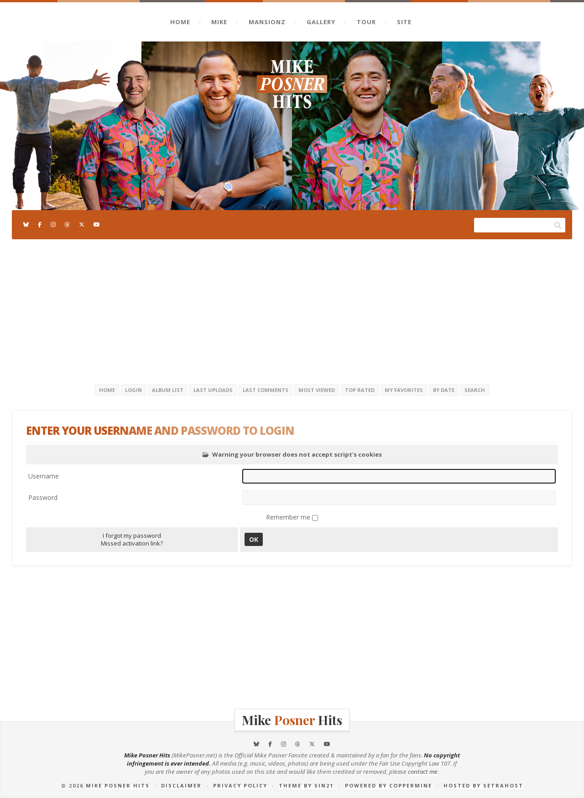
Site (404, 22)
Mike (219, 22)
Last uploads (213, 389)
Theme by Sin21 (306, 785)
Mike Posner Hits (118, 785)
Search (474, 389)
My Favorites (404, 389)
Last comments (265, 389)
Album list (167, 389)
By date (443, 389)
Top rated (360, 389)
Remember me (289, 517)
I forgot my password (132, 535)
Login (133, 389)
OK (253, 539)
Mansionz (267, 22)
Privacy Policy (240, 785)
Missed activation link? (132, 543)
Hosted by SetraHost (483, 785)
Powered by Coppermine (388, 785)
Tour (366, 22)
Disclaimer (181, 785)
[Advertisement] (292, 310)
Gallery (321, 22)
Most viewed (316, 389)
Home (180, 22)
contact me (423, 771)
